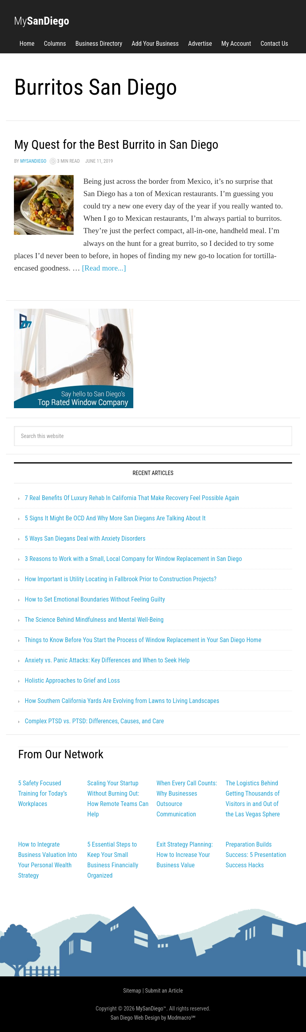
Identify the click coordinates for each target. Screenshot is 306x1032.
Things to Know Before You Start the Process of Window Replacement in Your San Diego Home (143, 640)
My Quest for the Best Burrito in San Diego (132, 144)
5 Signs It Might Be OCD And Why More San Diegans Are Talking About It (115, 518)
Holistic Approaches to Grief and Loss (72, 680)
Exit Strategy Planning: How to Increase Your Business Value (184, 855)
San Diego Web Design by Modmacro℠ (153, 1017)
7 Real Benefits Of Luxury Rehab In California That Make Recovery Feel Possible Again (132, 498)
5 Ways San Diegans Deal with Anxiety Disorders (85, 538)
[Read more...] (104, 268)
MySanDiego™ (151, 1008)
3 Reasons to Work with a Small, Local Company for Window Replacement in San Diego (133, 559)
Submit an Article (164, 990)
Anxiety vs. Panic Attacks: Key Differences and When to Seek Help (107, 660)
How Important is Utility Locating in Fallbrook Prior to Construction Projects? (120, 579)
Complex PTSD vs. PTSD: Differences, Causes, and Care (94, 721)
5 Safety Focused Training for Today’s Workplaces (42, 793)
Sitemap (132, 990)
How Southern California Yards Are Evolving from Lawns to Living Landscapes (122, 701)
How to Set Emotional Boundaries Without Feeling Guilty (95, 599)
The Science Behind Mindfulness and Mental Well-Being (94, 619)
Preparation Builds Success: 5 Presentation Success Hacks (256, 855)
